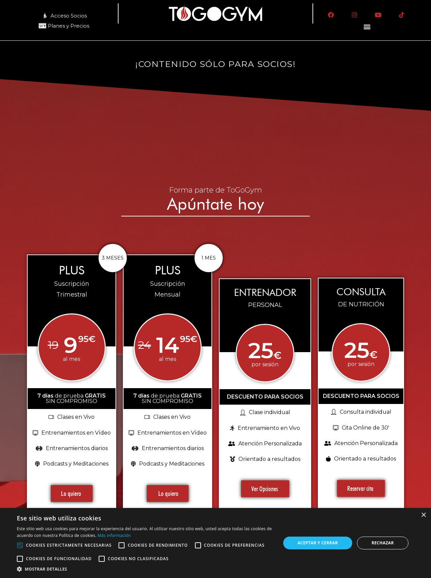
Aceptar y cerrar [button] (317, 543)
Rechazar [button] (382, 543)
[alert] (215, 543)
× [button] (423, 515)
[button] (367, 26)
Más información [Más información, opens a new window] (114, 535)
